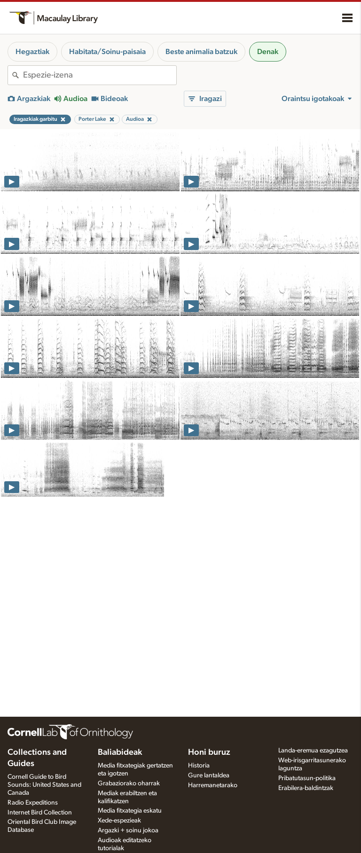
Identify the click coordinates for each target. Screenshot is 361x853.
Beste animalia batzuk (201, 51)
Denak (267, 51)
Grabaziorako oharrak (129, 783)
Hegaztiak (32, 51)
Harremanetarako (212, 785)
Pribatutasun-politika (307, 778)
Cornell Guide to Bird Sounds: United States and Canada (44, 785)
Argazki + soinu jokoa (128, 830)
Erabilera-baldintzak (305, 788)
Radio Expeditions (33, 802)
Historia (199, 765)
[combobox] (99, 75)
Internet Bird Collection (40, 812)
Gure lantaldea (208, 775)
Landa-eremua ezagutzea (313, 750)
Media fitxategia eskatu (130, 810)
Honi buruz (209, 752)
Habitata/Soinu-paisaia (107, 51)
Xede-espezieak (119, 820)
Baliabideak (120, 752)
